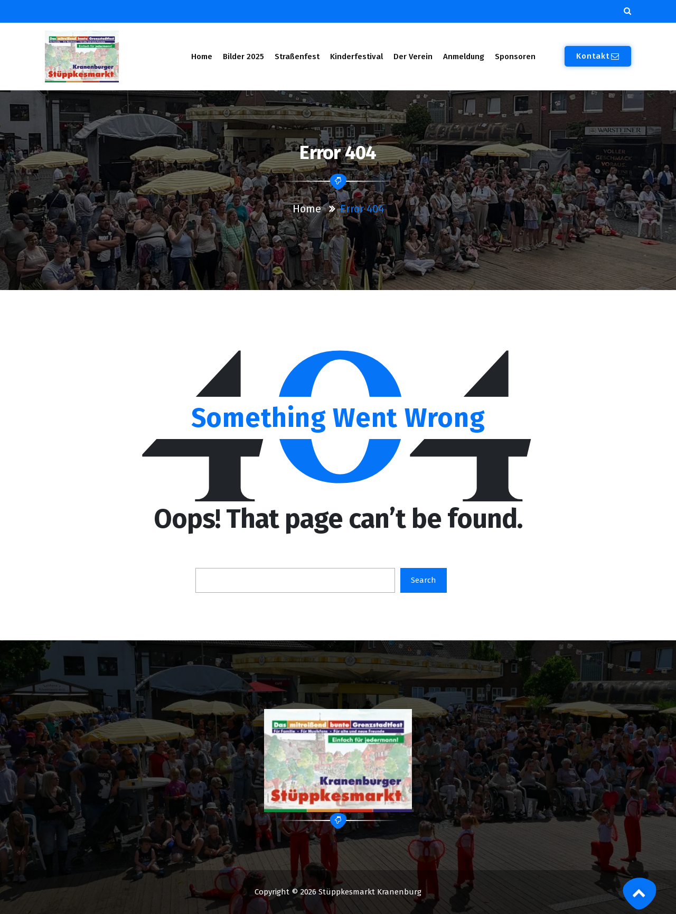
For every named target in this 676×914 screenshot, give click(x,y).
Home (201, 56)
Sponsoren (515, 56)
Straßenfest (297, 56)
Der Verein (413, 56)
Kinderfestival (356, 56)
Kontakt (597, 56)
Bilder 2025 (243, 56)
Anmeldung (463, 56)
